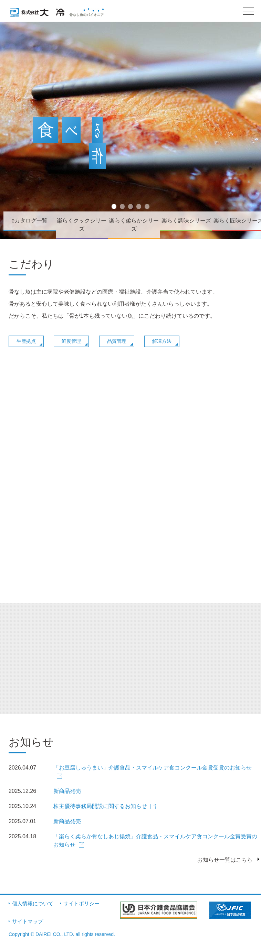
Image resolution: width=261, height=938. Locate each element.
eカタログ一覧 (29, 220)
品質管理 (116, 341)
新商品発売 (67, 791)
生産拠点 (26, 341)
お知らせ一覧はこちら (224, 860)
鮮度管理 (71, 341)
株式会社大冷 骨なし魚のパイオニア (57, 15)
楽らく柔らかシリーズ (134, 225)
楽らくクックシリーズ (81, 225)
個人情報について (32, 903)
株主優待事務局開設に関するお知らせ (100, 806)
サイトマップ (27, 921)
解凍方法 (161, 341)
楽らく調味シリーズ (186, 220)
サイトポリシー (81, 903)
